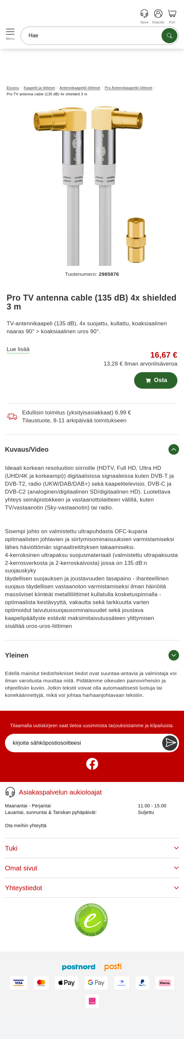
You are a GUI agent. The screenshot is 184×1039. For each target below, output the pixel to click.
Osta (155, 380)
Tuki (92, 848)
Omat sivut (92, 868)
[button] (89, 186)
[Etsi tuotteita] (169, 35)
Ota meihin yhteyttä (26, 825)
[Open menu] (10, 32)
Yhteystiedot (92, 888)
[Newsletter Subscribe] (169, 743)
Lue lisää (18, 349)
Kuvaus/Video (92, 449)
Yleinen (92, 655)
